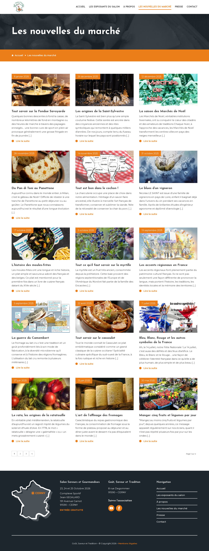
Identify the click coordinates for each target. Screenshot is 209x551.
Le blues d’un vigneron (155, 188)
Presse (161, 515)
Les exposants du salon (171, 495)
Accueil (19, 55)
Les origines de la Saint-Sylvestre (99, 111)
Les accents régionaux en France (163, 265)
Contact (161, 521)
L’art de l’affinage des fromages (99, 415)
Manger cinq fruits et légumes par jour (167, 415)
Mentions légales (127, 543)
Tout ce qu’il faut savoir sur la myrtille (103, 265)
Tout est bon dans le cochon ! (96, 188)
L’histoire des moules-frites (31, 265)
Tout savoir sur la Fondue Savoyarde (38, 111)
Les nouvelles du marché (172, 508)
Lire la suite (23, 141)
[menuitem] (81, 7)
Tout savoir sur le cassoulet (95, 338)
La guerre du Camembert (30, 338)
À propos (162, 501)
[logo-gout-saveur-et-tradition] (19, 7)
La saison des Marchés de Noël (162, 111)
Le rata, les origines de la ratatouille (38, 415)
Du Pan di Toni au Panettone (33, 188)
